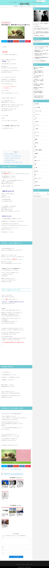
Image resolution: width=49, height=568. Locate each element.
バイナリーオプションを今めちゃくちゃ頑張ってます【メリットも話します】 (41, 47)
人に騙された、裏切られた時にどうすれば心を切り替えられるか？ (38, 97)
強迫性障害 (36, 153)
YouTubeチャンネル (23, 564)
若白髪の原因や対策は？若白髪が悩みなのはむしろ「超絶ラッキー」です (41, 58)
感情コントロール (37, 160)
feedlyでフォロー (16, 462)
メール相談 (36, 128)
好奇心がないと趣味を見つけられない (11, 153)
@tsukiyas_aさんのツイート (38, 40)
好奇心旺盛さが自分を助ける (9, 160)
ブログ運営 (36, 121)
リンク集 (31, 564)
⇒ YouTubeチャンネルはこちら (39, 35)
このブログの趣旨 (37, 107)
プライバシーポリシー (37, 196)
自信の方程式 (24, 4)
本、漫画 (36, 167)
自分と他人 (36, 181)
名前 (3, 546)
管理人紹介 (18, 564)
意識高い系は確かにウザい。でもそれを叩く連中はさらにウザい (14, 473)
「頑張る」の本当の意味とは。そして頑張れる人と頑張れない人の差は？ (38, 72)
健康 (35, 146)
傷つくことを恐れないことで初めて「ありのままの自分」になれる (12, 487)
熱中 (18, 469)
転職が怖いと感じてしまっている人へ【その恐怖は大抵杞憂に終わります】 (41, 51)
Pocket (28, 41)
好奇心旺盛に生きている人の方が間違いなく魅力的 (13, 162)
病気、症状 (36, 171)
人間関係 (36, 139)
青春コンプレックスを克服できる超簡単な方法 (38, 68)
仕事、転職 (36, 142)
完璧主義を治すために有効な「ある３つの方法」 (38, 88)
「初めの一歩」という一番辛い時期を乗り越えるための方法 (13, 474)
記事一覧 (28, 564)
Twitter (4, 41)
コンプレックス (37, 114)
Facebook (10, 41)
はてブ (22, 41)
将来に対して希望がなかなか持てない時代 (12, 158)
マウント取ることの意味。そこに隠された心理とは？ (38, 76)
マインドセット (6, 469)
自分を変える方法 (37, 185)
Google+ (16, 41)
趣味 (20, 469)
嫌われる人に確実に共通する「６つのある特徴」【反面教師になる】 (38, 92)
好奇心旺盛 (15, 469)
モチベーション (37, 132)
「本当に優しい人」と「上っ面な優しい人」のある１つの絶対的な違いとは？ (38, 80)
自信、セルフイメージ (38, 178)
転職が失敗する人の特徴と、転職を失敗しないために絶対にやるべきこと (41, 54)
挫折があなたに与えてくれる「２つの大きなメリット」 (5, 498)
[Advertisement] (16, 14)
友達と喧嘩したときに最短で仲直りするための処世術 (38, 85)
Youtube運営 (36, 103)
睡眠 (35, 174)
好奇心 (11, 469)
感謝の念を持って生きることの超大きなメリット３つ (20, 487)
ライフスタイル (37, 135)
